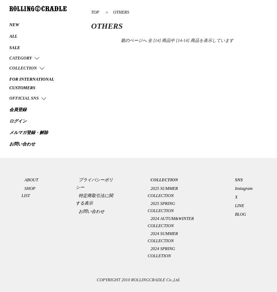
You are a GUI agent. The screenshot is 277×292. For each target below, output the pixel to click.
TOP (95, 12)
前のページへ (134, 40)
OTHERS (121, 12)
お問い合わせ (91, 211)
